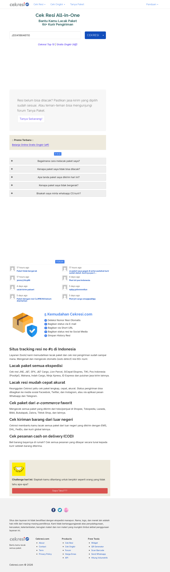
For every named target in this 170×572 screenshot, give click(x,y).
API (66, 558)
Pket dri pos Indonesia (79, 280)
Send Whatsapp (98, 554)
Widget (94, 543)
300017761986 (23, 280)
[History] (103, 35)
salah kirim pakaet (25, 290)
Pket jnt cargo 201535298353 (82, 299)
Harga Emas (70, 554)
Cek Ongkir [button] (57, 4)
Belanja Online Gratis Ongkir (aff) (30, 144)
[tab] (57, 161)
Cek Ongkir (70, 546)
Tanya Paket (77, 4)
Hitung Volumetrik (99, 558)
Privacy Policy (45, 554)
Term (41, 550)
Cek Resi (69, 543)
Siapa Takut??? (59, 490)
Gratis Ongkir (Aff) (67, 44)
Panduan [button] (152, 4)
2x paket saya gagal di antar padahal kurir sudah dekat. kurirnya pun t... (89, 272)
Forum (68, 550)
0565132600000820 (78, 290)
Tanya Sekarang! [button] (31, 118)
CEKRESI (93, 35)
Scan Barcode (97, 550)
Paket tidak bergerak (27, 271)
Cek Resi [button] (39, 4)
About (41, 543)
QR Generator (97, 546)
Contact (42, 546)
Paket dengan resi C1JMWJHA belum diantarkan (34, 300)
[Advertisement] (57, 67)
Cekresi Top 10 (46, 44)
